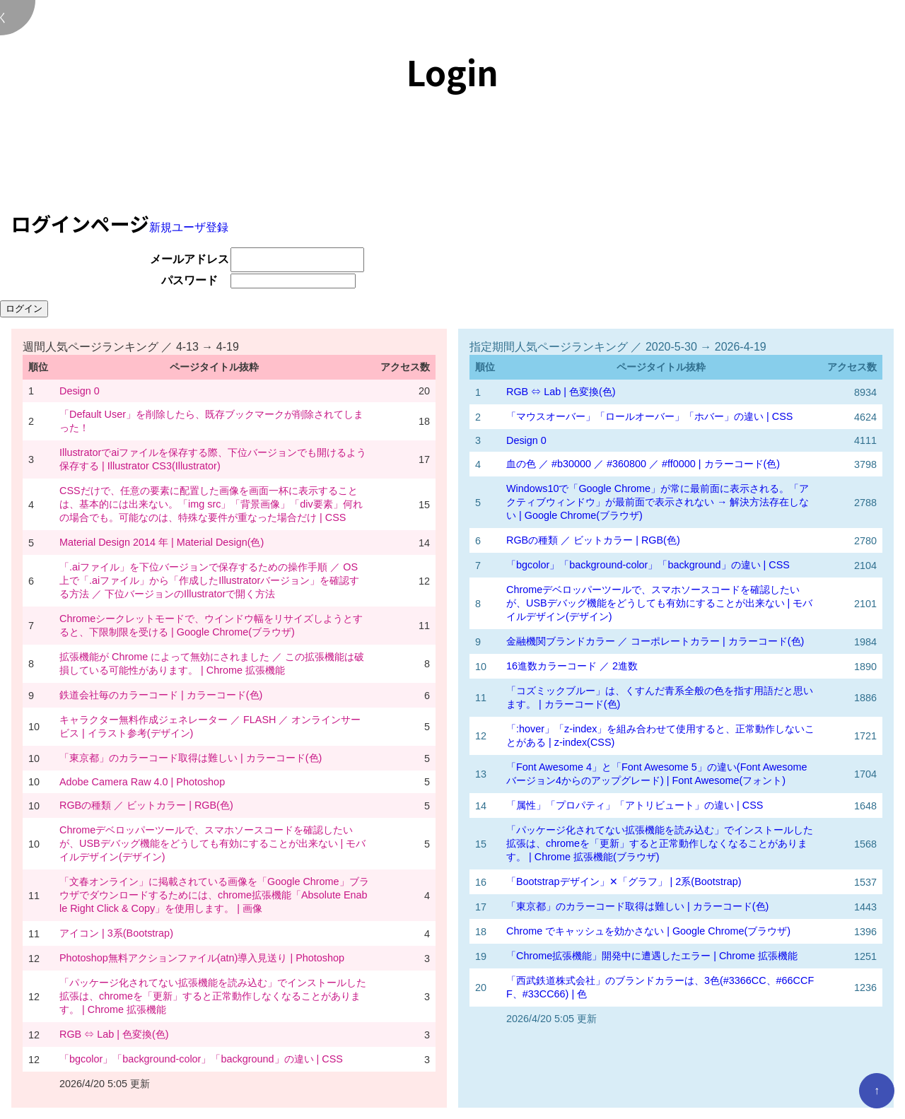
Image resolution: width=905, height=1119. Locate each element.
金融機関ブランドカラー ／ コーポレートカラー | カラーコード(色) (655, 641)
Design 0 (79, 391)
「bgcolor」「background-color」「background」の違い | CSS (201, 1059)
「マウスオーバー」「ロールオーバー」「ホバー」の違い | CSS (649, 416)
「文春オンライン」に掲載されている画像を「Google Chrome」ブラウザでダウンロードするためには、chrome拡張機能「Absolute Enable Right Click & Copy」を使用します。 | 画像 (214, 895)
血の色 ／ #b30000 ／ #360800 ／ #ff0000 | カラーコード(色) (643, 463)
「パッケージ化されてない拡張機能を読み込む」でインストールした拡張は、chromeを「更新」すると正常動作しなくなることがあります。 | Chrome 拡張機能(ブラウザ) (659, 843)
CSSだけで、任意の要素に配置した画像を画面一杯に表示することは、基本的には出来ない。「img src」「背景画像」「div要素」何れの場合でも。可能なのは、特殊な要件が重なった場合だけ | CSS (211, 504)
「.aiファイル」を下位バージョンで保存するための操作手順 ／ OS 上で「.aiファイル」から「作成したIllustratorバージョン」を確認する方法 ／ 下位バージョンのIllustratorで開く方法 (209, 580)
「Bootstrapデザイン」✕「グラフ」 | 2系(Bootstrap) (624, 881)
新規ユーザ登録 (188, 227)
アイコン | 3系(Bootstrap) (116, 933)
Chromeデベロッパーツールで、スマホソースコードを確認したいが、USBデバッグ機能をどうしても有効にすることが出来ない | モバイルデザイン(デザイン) (212, 843)
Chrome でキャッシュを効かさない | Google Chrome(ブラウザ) (648, 931)
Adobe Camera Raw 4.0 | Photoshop (142, 781)
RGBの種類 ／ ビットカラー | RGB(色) (146, 805)
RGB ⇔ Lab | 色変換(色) (114, 1034)
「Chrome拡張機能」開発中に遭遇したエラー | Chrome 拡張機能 (652, 955)
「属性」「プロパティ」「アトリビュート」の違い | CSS (634, 805)
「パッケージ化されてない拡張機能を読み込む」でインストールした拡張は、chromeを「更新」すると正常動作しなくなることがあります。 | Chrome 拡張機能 (212, 996)
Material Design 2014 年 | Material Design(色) (161, 542)
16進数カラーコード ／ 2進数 (572, 666)
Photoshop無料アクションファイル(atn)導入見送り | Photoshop (201, 957)
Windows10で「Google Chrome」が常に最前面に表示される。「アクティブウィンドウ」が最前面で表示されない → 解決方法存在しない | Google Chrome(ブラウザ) (657, 502)
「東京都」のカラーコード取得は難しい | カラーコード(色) (190, 757)
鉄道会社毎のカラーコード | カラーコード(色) (160, 695)
